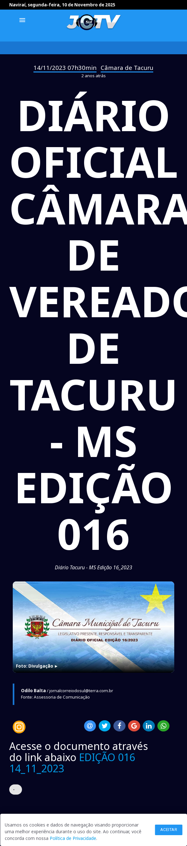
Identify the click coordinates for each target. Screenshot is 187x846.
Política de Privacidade (73, 838)
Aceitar (168, 829)
